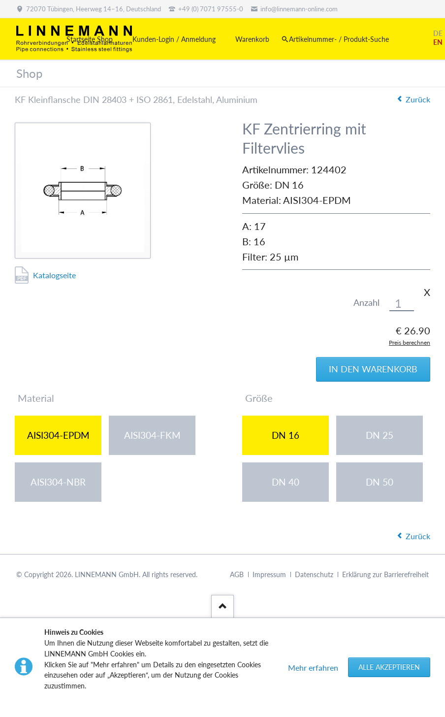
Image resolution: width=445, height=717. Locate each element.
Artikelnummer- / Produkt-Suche (339, 39)
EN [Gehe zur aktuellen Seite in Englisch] (438, 42)
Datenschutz (314, 574)
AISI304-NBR (58, 482)
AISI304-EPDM (58, 435)
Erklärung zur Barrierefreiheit (385, 574)
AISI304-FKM (152, 435)
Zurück (418, 99)
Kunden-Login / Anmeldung (174, 39)
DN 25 (379, 435)
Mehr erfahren (313, 667)
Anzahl (366, 302)
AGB (237, 574)
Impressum (269, 574)
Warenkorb (252, 39)
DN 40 (285, 482)
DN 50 (379, 482)
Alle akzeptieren (389, 667)
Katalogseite (54, 275)
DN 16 (285, 435)
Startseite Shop (89, 39)
